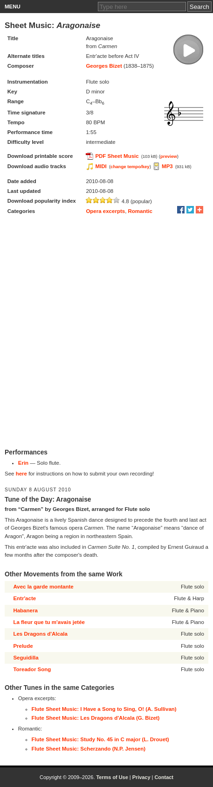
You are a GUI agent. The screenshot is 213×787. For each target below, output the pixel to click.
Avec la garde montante (43, 586)
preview (168, 156)
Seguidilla (25, 657)
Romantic (140, 211)
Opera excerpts (105, 211)
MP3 (167, 166)
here (21, 473)
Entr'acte (24, 598)
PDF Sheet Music (116, 156)
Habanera (25, 610)
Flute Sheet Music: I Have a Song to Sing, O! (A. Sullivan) (104, 709)
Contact (163, 777)
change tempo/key (130, 166)
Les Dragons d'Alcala (40, 634)
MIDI (100, 166)
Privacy (141, 777)
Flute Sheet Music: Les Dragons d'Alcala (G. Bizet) (96, 718)
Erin (23, 463)
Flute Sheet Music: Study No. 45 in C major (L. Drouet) (100, 739)
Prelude (23, 646)
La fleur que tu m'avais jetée (49, 622)
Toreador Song (32, 669)
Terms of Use (112, 777)
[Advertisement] (106, 332)
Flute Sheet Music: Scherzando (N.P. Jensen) (89, 749)
